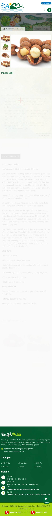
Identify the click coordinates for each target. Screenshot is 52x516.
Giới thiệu (6, 463)
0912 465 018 (11, 484)
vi (45, 3)
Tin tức (21, 467)
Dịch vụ (39, 463)
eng (49, 3)
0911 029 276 (22, 484)
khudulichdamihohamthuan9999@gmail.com (23, 489)
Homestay (22, 463)
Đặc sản (11, 32)
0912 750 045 (11, 479)
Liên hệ (38, 467)
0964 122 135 (33, 484)
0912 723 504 (22, 479)
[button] (45, 52)
